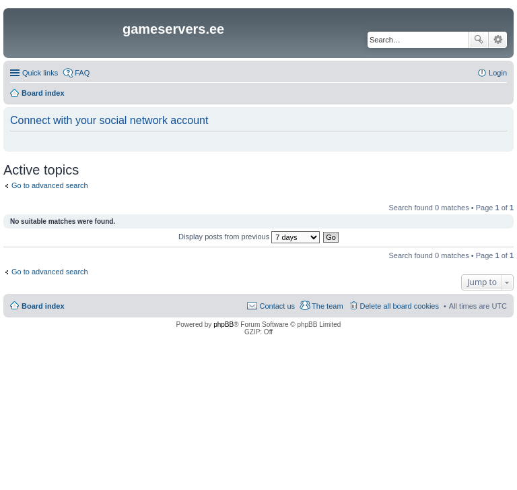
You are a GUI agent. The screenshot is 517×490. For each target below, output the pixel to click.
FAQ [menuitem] (82, 73)
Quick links (40, 73)
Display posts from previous (249, 237)
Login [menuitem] (498, 73)
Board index (43, 306)
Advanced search (498, 40)
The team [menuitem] (327, 306)
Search (479, 40)
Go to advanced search (49, 185)
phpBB (223, 324)
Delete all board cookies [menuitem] (399, 306)
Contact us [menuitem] (277, 306)
